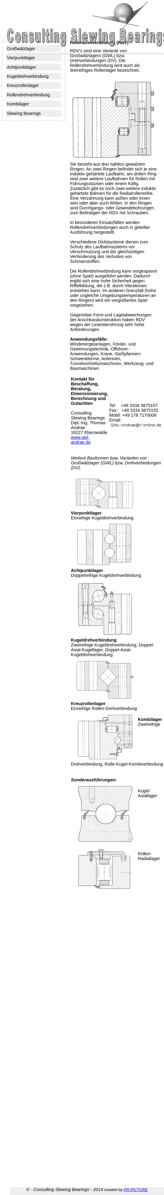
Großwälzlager (21, 48)
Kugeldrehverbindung (27, 76)
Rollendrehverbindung (28, 94)
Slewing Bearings (24, 113)
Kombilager (18, 104)
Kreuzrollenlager (23, 85)
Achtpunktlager (21, 67)
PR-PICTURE (136, 1189)
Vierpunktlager (21, 57)
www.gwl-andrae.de (81, 440)
